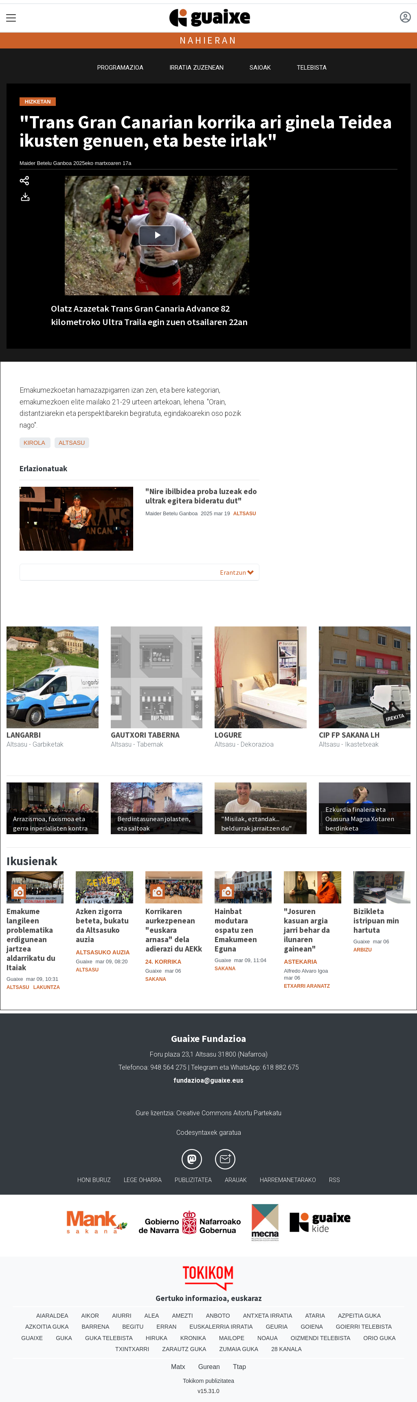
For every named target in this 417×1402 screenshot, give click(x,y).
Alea (152, 1315)
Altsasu (72, 442)
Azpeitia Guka (359, 1315)
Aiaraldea (52, 1315)
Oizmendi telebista (321, 1338)
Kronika (193, 1338)
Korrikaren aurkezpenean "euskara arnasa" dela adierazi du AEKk (173, 930)
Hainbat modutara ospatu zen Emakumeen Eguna (236, 930)
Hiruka (156, 1338)
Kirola (34, 442)
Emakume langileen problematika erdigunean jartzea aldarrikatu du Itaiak (31, 939)
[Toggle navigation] (11, 18)
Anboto (218, 1315)
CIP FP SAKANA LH (349, 735)
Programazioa (120, 67)
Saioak (260, 67)
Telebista (312, 67)
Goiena (312, 1326)
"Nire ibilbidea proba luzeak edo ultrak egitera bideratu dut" (201, 495)
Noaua (267, 1338)
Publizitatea (193, 1180)
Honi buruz (94, 1180)
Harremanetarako (288, 1180)
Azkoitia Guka (47, 1326)
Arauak (236, 1180)
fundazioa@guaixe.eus (208, 1080)
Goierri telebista (364, 1326)
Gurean (209, 1366)
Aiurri (121, 1315)
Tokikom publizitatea (208, 1381)
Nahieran (208, 40)
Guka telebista (109, 1338)
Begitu (132, 1326)
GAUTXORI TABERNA (145, 735)
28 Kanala (286, 1349)
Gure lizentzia (154, 1113)
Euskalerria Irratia (220, 1326)
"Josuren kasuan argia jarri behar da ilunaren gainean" (307, 930)
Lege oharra (143, 1180)
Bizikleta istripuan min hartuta (376, 920)
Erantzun (237, 572)
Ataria (315, 1315)
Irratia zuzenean (196, 67)
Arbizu (362, 950)
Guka (64, 1338)
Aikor (90, 1315)
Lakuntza (46, 987)
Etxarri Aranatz (307, 986)
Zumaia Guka (238, 1349)
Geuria (277, 1326)
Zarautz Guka (184, 1349)
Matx (178, 1366)
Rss (334, 1180)
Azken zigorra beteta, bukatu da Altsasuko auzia (102, 925)
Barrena (96, 1326)
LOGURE (228, 735)
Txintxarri (132, 1349)
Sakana (155, 979)
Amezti (182, 1315)
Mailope (231, 1338)
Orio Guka (379, 1338)
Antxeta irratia (267, 1315)
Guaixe (32, 1338)
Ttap (239, 1366)
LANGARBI (24, 735)
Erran (166, 1326)
